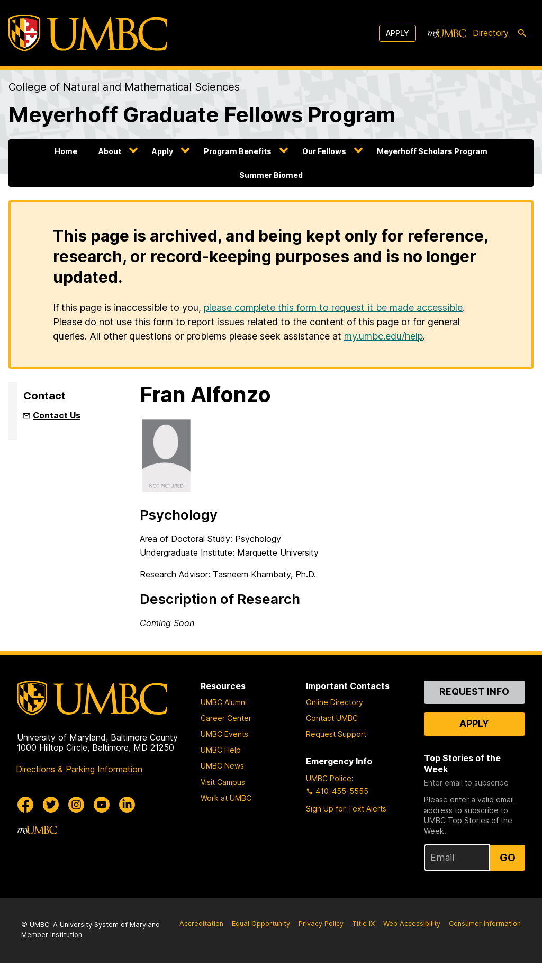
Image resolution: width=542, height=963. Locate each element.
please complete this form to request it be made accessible (333, 307)
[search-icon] (522, 33)
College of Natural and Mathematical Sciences (124, 87)
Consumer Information (485, 924)
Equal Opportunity (261, 924)
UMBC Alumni (224, 702)
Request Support (336, 733)
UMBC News (222, 765)
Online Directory (334, 702)
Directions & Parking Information (79, 769)
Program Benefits (238, 151)
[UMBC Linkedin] (127, 804)
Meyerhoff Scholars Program (432, 151)
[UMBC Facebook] (25, 804)
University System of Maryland (110, 925)
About (109, 151)
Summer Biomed (271, 175)
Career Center (226, 718)
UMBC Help (221, 749)
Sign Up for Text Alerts (346, 808)
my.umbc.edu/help (383, 336)
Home (66, 151)
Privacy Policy (321, 924)
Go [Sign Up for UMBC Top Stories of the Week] (508, 857)
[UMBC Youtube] (101, 804)
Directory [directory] (490, 33)
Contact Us (56, 415)
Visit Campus (223, 782)
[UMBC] (88, 33)
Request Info (474, 691)
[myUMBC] (446, 33)
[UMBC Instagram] (76, 804)
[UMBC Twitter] (50, 804)
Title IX (363, 924)
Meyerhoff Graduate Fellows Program (201, 115)
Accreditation (201, 924)
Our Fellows (324, 151)
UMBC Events (224, 733)
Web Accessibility (411, 924)
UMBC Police (328, 778)
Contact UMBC (332, 718)
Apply (397, 33)
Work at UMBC (226, 797)
